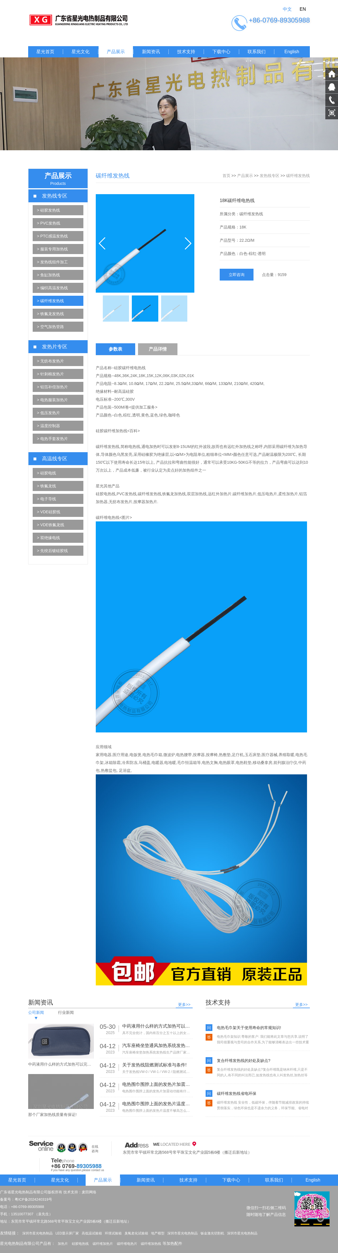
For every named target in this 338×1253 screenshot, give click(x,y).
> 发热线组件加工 (52, 262)
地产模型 (157, 1233)
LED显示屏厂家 (67, 1233)
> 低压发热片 (48, 413)
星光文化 (81, 51)
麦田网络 (89, 1192)
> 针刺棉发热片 (50, 374)
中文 (287, 9)
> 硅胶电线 (46, 473)
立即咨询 (236, 274)
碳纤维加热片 (103, 1244)
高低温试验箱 (92, 1233)
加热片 (63, 1244)
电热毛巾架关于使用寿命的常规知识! (249, 1027)
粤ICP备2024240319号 (33, 1199)
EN (303, 9)
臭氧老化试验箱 (136, 1233)
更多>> (184, 1004)
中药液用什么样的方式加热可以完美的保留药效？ (157, 1026)
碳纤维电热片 (127, 1244)
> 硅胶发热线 (48, 210)
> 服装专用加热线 (52, 249)
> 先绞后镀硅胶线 (52, 550)
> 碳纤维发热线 (50, 301)
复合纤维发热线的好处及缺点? (243, 1060)
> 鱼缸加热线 (48, 275)
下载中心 (221, 51)
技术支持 (186, 51)
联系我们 (257, 51)
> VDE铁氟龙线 (50, 525)
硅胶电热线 (80, 1244)
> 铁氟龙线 (46, 486)
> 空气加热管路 (50, 326)
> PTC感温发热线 (52, 236)
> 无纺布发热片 (50, 361)
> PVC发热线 (48, 223)
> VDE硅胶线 (48, 512)
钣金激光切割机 (212, 1233)
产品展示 (116, 51)
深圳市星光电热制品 (37, 1233)
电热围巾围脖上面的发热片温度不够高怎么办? (157, 1103)
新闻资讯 (151, 51)
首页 (226, 175)
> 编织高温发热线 (52, 288)
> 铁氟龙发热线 (50, 313)
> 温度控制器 (48, 425)
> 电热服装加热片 (52, 400)
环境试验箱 (113, 1233)
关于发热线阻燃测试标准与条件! (154, 1065)
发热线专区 (269, 175)
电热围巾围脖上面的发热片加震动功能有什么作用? (157, 1084)
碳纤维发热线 (298, 175)
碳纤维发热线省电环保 (236, 1093)
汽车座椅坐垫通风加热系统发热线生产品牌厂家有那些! (157, 1045)
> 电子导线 (46, 499)
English (291, 51)
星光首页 (45, 51)
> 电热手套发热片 (52, 438)
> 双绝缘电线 (48, 537)
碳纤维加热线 (151, 1244)
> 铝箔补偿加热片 (52, 387)
